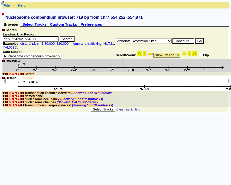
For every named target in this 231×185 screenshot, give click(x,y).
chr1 (23, 43)
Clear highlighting (128, 109)
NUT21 (109, 43)
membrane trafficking (85, 43)
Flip (204, 55)
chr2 (32, 43)
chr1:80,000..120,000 (53, 43)
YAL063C (10, 47)
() (92, 93)
